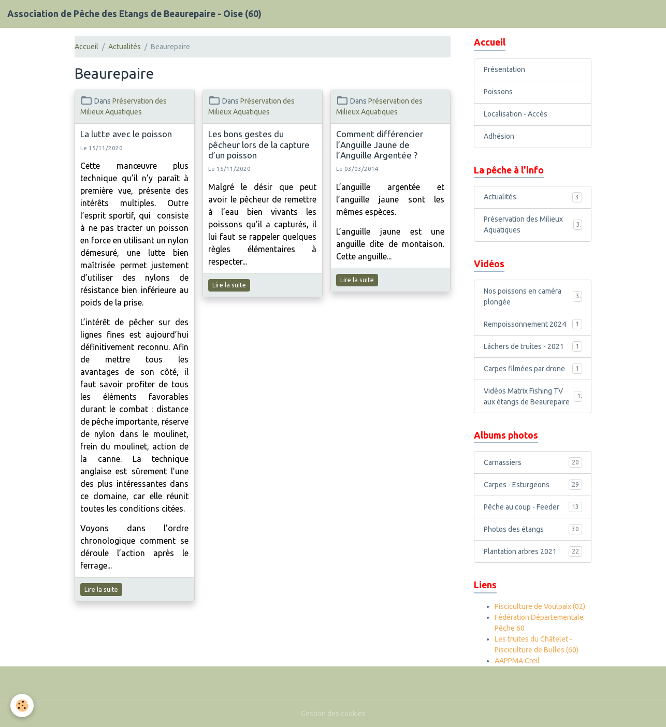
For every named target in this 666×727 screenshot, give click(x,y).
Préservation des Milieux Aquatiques (533, 224)
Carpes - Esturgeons (533, 484)
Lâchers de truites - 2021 (533, 346)
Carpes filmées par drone (533, 369)
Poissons (498, 92)
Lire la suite (101, 589)
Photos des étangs (533, 529)
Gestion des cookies (333, 713)
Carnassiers (533, 462)
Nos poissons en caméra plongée (533, 296)
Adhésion (499, 136)
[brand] (134, 14)
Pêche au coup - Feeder (533, 507)
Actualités (124, 46)
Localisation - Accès (515, 114)
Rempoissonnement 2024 (533, 324)
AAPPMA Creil (517, 661)
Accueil (86, 46)
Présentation (504, 69)
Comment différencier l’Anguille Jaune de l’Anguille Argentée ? (379, 144)
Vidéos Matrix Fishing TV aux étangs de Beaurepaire (533, 396)
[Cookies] (22, 705)
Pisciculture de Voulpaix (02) (540, 606)
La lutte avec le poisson (126, 134)
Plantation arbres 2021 (533, 551)
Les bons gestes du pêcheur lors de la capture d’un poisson (259, 144)
